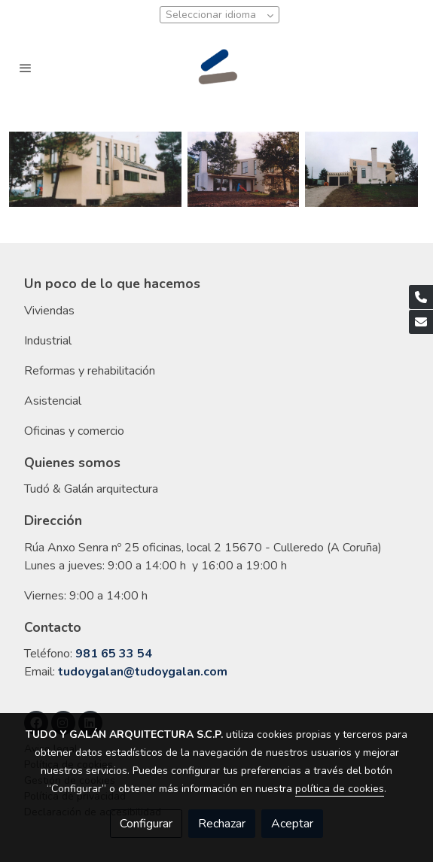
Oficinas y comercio (74, 431)
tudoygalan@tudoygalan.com (142, 671)
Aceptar (292, 823)
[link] (216, 67)
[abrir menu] (25, 67)
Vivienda (46, 310)
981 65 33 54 (113, 653)
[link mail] (421, 322)
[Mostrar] (95, 169)
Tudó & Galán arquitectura (91, 489)
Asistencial (52, 401)
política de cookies (339, 789)
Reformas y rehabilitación (89, 371)
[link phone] (421, 297)
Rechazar (221, 823)
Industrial (48, 340)
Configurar (146, 823)
